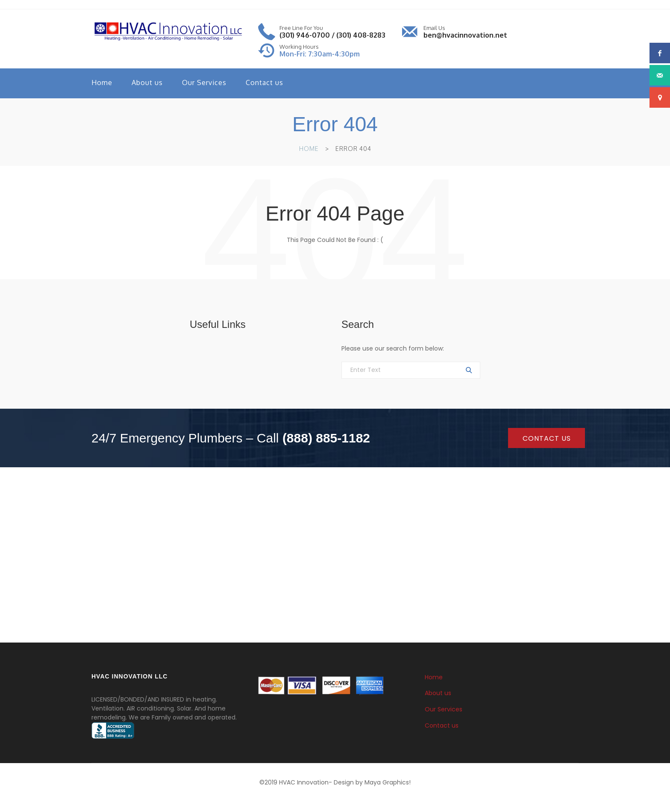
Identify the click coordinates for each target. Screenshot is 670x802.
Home (101, 82)
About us (147, 82)
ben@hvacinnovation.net (465, 35)
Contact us (264, 82)
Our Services (204, 82)
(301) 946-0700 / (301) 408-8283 (332, 35)
